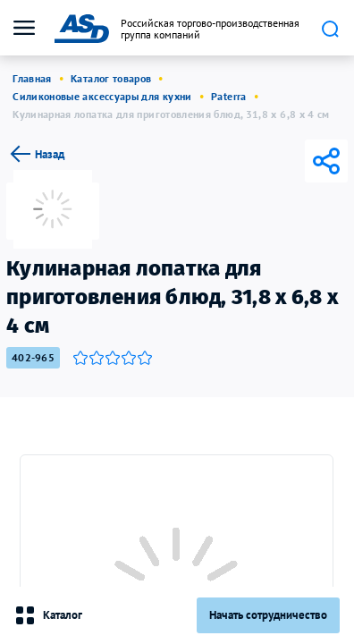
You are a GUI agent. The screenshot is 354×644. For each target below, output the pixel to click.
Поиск (330, 28)
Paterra (229, 96)
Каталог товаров (111, 78)
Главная (32, 78)
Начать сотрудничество (268, 615)
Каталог (48, 615)
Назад (35, 154)
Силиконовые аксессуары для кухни (102, 96)
